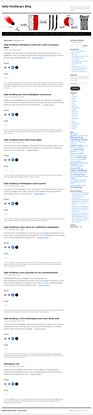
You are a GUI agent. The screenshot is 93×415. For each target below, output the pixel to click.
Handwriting (23, 262)
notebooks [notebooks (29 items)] (74, 165)
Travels (17, 175)
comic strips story (45, 82)
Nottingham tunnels (15, 86)
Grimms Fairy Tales (9, 401)
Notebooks (17, 218)
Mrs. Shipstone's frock (26, 84)
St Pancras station (44, 401)
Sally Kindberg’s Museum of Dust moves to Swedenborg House (80, 196)
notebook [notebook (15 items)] (85, 163)
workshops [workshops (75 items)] (76, 187)
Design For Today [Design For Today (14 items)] (75, 147)
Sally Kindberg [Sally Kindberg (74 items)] (78, 170)
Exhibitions (74, 101)
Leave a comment (8, 133)
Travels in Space (75, 59)
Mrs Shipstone (48, 353)
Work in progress (18, 82)
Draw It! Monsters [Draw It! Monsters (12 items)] (74, 155)
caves (39, 218)
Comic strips (27, 34)
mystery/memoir (37, 84)
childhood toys (44, 399)
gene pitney (35, 353)
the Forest (15, 357)
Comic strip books (67, 34)
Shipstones (38, 355)
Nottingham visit (11, 364)
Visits (14, 129)
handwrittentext (18, 264)
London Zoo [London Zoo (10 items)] (73, 161)
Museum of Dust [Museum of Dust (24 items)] (76, 163)
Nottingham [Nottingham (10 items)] (81, 165)
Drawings (11, 82)
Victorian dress (58, 131)
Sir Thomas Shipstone (23, 131)
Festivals (74, 105)
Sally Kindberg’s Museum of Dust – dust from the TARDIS (80, 203)
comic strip (48, 262)
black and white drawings (34, 82)
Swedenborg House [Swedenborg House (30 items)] (78, 174)
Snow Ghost (74, 54)
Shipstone (32, 355)
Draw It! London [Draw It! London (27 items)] (76, 153)
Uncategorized (75, 118)
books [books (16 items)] (72, 141)
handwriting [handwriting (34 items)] (81, 157)
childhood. (42, 262)
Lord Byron (37, 129)
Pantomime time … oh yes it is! (79, 66)
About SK (6, 34)
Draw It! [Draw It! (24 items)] (73, 151)
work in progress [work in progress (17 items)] (75, 185)
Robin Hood (26, 176)
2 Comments (44, 220)
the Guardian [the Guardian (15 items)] (74, 180)
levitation (25, 264)
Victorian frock (40, 86)
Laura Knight (40, 175)
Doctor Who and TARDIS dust (79, 51)
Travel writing (75, 115)
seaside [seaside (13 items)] (81, 172)
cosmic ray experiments (56, 82)
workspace (74, 127)
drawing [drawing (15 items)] (72, 149)
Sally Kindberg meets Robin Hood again (23, 140)
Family (10, 129)
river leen (36, 401)
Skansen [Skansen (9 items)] (85, 172)
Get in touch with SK (16, 34)
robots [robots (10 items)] (81, 168)
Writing (20, 310)
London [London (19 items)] (83, 159)
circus (35, 175)
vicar (5, 266)
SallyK (19, 49)
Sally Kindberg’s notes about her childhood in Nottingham (31, 227)
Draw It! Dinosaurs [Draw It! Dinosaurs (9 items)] (80, 151)
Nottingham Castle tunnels (14, 220)
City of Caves (45, 218)
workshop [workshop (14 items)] (83, 185)
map (50, 218)
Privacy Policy (22, 410)
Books (73, 94)
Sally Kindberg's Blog (16, 6)
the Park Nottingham (35, 131)
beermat (31, 129)
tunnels (34, 86)
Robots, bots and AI (76, 52)
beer (27, 129)
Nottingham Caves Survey (20, 311)
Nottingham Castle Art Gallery (15, 176)
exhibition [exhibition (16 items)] (73, 157)
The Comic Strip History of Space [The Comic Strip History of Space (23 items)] (79, 177)
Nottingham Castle (53, 84)
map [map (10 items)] (77, 161)
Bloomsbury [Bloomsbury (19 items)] (74, 134)
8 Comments (22, 357)
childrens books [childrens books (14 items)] (81, 141)
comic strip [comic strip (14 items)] (73, 143)
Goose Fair (41, 353)
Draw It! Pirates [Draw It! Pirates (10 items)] (83, 155)
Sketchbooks (12, 399)
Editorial (58, 34)
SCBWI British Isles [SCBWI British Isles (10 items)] (74, 172)
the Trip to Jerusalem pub (47, 131)
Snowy (73, 64)
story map (24, 220)
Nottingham (44, 84)
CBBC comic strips (79, 34)
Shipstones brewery (13, 131)
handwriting (9, 84)
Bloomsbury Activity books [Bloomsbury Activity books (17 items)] (78, 135)
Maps (52, 34)
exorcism (54, 262)
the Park (29, 311)
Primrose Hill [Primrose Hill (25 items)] (75, 168)
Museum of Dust (34, 310)
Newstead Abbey (44, 129)
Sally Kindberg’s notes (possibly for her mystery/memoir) (31, 272)
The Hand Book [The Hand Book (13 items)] (82, 180)
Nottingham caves (8, 311)
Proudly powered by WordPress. (79, 410)
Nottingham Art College (50, 175)
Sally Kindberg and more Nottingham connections (27, 94)
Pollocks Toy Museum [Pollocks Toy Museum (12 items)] (75, 166)
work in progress (57, 86)
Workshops (36, 34)
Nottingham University (26, 86)
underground (35, 311)
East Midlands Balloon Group (55, 399)
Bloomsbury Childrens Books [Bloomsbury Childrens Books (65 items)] (79, 138)
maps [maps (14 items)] (79, 161)
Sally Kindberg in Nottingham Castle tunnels (25, 183)
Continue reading (38, 57)
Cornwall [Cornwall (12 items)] (85, 146)
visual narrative (48, 86)
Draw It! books (45, 34)
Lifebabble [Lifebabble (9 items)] (72, 159)
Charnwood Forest (35, 399)
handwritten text (16, 84)
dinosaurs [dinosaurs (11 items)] (82, 147)
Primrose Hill (75, 111)
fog (4, 84)
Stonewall (51, 401)
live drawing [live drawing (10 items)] (77, 159)
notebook (39, 264)
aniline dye (23, 129)
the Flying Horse (8, 357)
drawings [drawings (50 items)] (79, 149)
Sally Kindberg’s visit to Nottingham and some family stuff (31, 318)
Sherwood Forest (24, 355)
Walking (74, 122)
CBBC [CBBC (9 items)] (75, 141)
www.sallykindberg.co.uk (76, 42)
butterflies (27, 399)
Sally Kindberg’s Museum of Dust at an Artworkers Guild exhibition (80, 209)
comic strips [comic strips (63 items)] (76, 145)
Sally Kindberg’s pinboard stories (79, 71)
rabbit (60, 264)
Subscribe (75, 88)
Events (73, 99)
